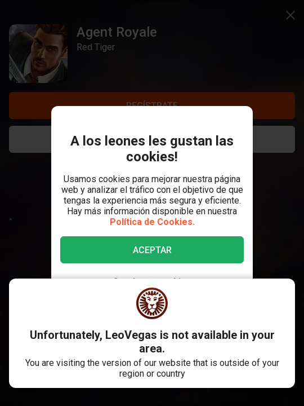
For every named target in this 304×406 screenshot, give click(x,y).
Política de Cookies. (152, 222)
